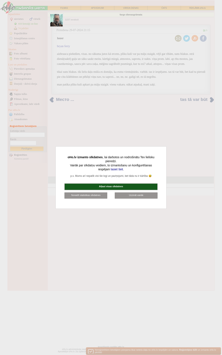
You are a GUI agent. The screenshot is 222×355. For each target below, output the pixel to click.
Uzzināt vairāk (136, 195)
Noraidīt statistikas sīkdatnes (86, 195)
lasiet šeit (117, 169)
